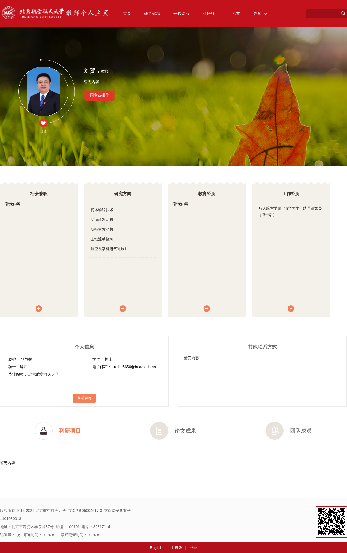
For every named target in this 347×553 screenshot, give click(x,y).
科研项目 (211, 13)
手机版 (176, 547)
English (156, 547)
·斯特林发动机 (101, 229)
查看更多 (84, 398)
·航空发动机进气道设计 (108, 249)
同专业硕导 (99, 95)
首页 (127, 13)
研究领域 (152, 13)
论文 (236, 13)
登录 (193, 547)
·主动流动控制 (101, 239)
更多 (260, 13)
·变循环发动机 (101, 219)
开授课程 (182, 13)
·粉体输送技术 (101, 210)
